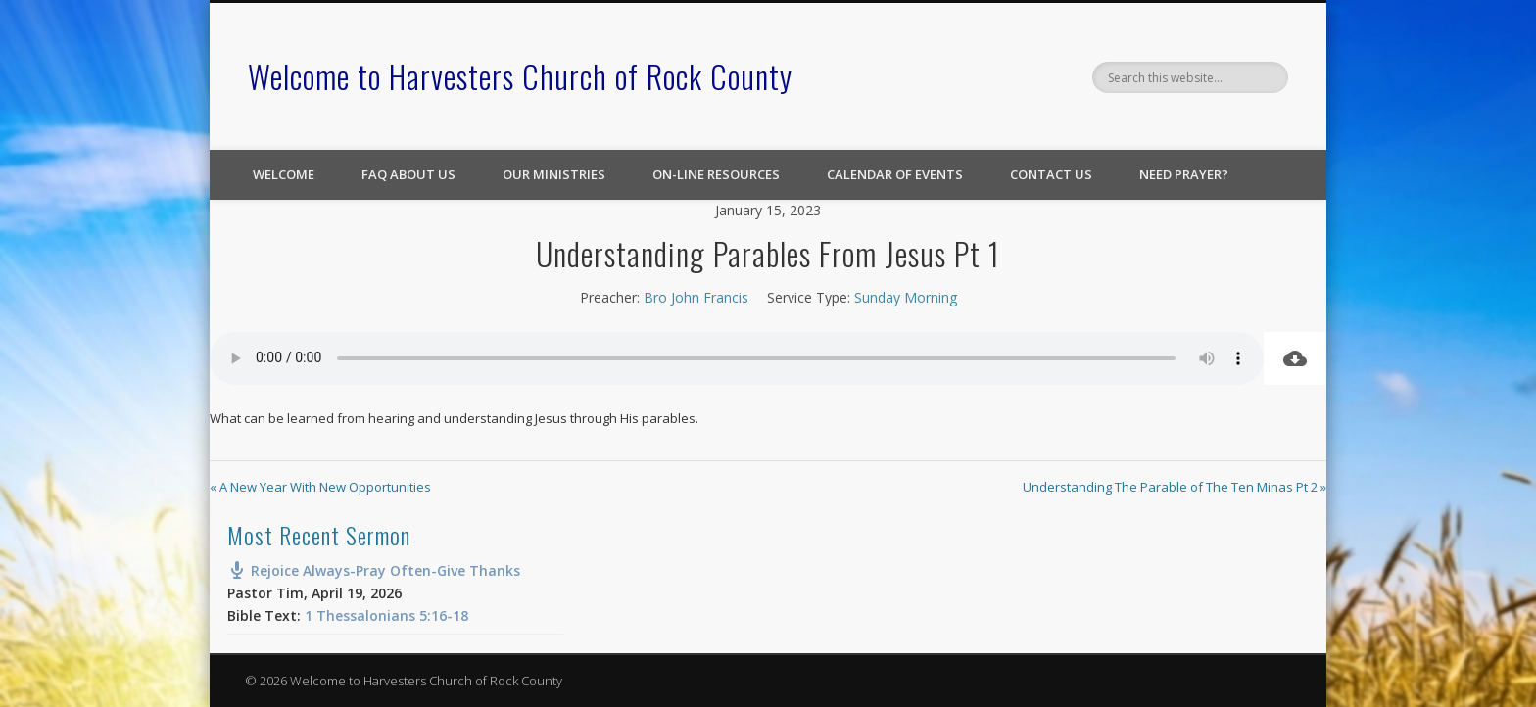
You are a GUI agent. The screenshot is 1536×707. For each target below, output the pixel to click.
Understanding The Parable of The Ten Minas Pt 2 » (1174, 486)
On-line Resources (716, 174)
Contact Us (1051, 174)
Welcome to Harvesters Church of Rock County (520, 76)
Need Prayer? (1183, 174)
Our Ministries (554, 174)
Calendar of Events (895, 174)
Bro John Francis (696, 297)
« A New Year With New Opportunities (320, 486)
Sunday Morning (905, 297)
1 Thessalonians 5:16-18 (386, 615)
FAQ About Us (408, 174)
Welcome (283, 174)
